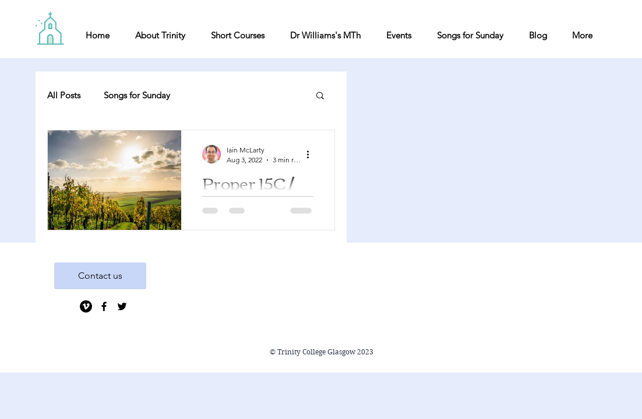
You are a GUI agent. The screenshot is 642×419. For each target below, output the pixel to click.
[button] (320, 96)
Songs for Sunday (137, 95)
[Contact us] (100, 275)
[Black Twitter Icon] (122, 306)
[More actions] (312, 154)
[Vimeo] (86, 306)
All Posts (63, 95)
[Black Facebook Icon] (104, 306)
